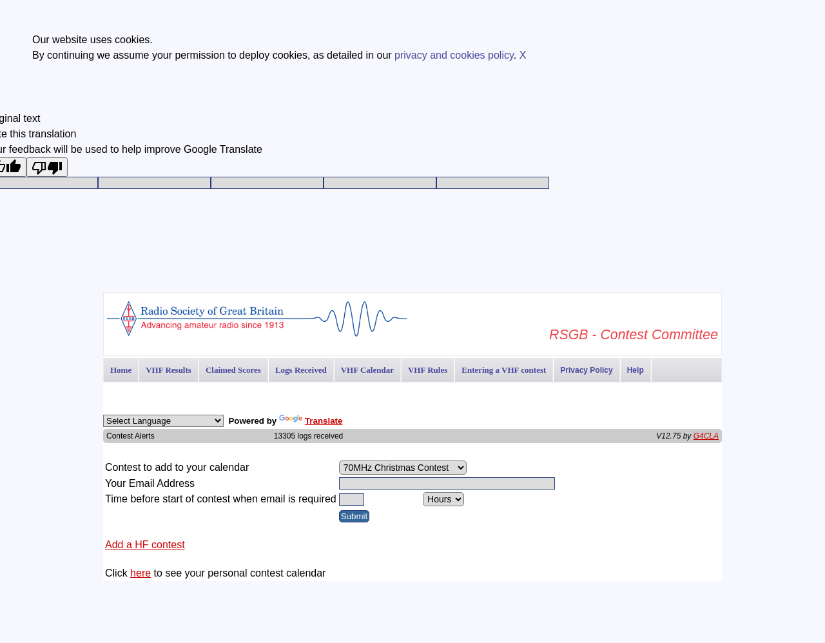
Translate (311, 421)
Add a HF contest (145, 544)
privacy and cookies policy (454, 55)
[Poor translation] (47, 167)
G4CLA (706, 435)
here (140, 573)
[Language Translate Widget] (163, 421)
